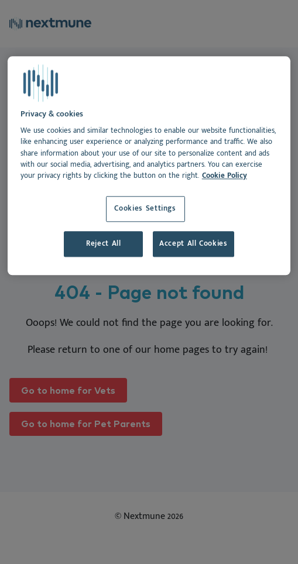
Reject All (103, 244)
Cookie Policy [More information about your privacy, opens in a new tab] (224, 176)
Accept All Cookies (193, 244)
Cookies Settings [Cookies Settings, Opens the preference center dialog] (145, 208)
